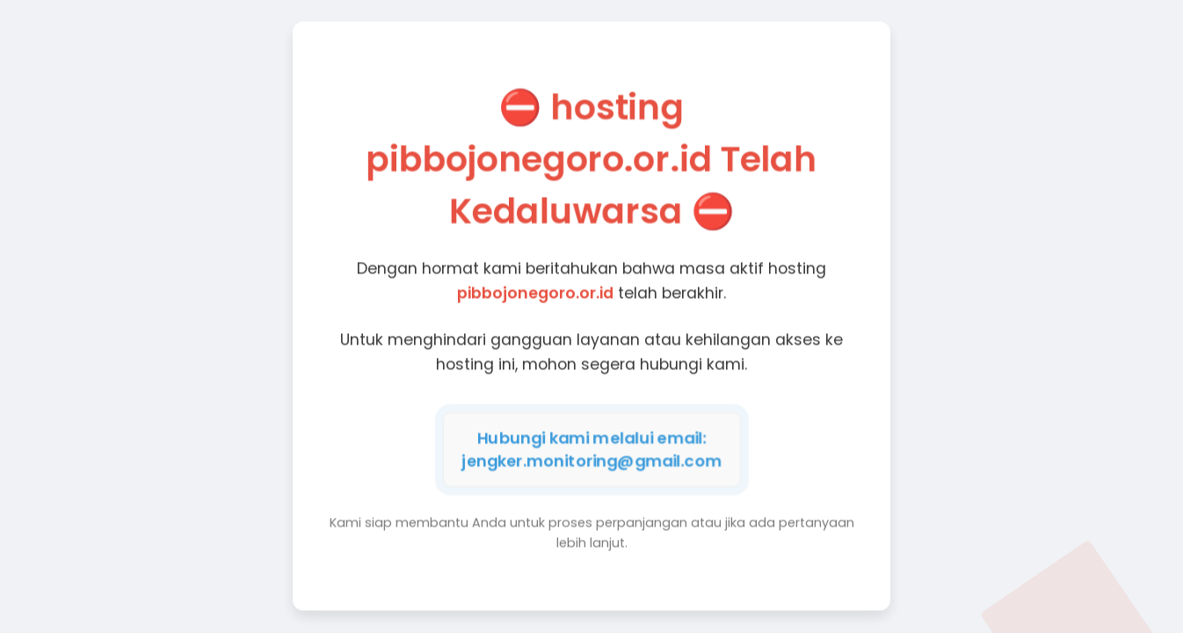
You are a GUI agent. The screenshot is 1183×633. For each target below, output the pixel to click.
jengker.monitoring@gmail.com (591, 459)
